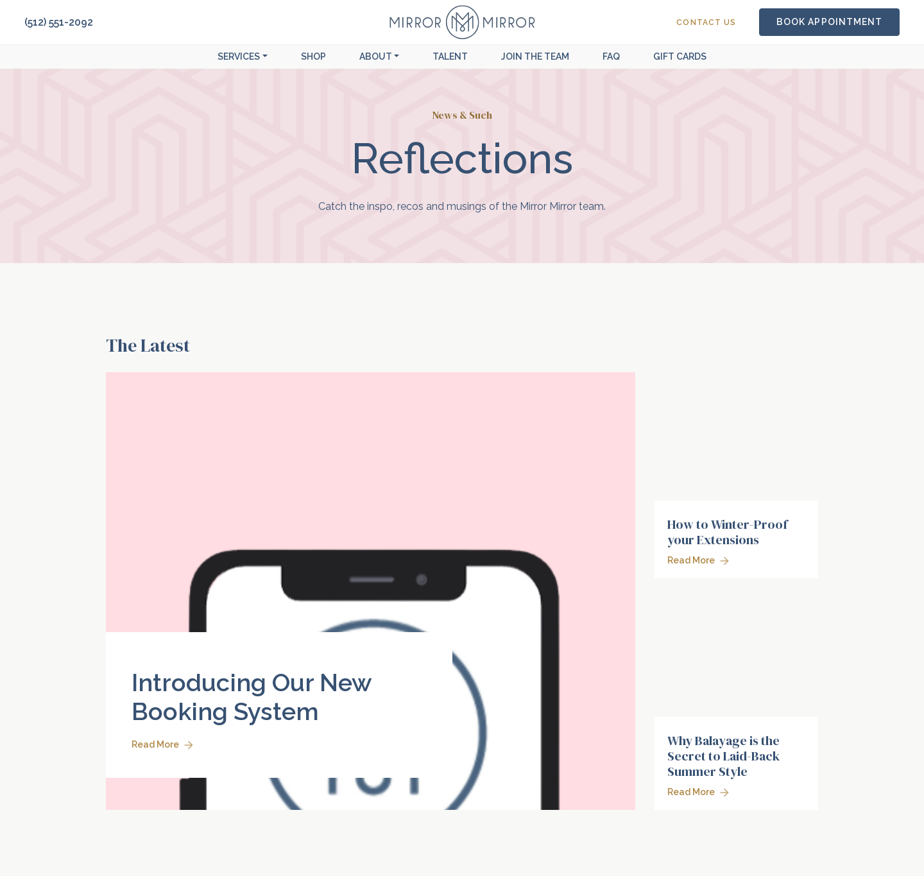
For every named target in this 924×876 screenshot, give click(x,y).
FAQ (611, 56)
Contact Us (706, 22)
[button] (242, 57)
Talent (450, 56)
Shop (313, 56)
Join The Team (535, 56)
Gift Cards (679, 56)
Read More (162, 744)
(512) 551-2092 (58, 22)
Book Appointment (829, 22)
